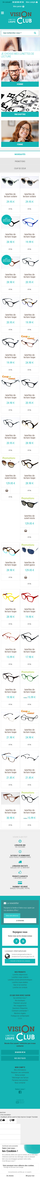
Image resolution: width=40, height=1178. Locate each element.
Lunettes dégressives (20, 975)
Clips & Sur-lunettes (20, 985)
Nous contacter (20, 1083)
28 (10, 242)
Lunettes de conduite (20, 987)
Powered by (20, 1101)
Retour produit (20, 1075)
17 (29, 657)
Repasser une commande (20, 1072)
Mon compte (32, 2)
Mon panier (18, 6)
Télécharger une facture (20, 1078)
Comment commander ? (20, 1011)
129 (10, 483)
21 (10, 737)
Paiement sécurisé (20, 1003)
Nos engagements (20, 1006)
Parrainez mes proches (20, 1080)
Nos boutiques (20, 1000)
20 (29, 282)
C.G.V (20, 1018)
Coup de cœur (20, 168)
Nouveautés (20, 154)
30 (10, 817)
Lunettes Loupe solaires (20, 977)
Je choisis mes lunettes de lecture (17, 55)
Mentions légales (20, 1013)
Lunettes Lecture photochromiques (20, 980)
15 (10, 657)
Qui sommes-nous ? (20, 998)
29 (10, 201)
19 (29, 242)
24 (29, 362)
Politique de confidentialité (20, 1016)
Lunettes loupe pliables (20, 982)
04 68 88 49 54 (18, 2)
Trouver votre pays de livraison (20, 961)
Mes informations (20, 1070)
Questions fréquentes (20, 1008)
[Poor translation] (12, 1121)
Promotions (20, 161)
